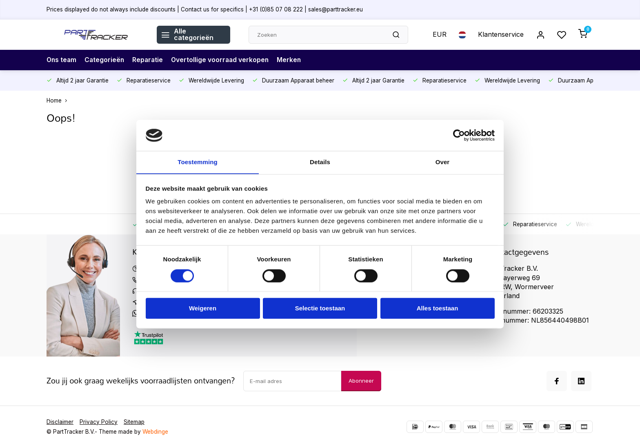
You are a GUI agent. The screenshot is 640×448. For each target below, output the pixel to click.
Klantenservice (501, 35)
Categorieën (106, 60)
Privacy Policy (99, 422)
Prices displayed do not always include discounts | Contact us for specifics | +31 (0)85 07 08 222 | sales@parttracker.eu (205, 9)
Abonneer (361, 380)
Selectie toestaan (320, 308)
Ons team (62, 60)
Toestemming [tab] (198, 161)
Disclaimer (60, 422)
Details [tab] (320, 161)
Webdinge (155, 431)
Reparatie (150, 60)
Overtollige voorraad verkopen (223, 60)
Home (59, 100)
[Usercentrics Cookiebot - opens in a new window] (459, 135)
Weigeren (202, 308)
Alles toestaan (437, 308)
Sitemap (134, 422)
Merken (293, 60)
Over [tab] (443, 161)
